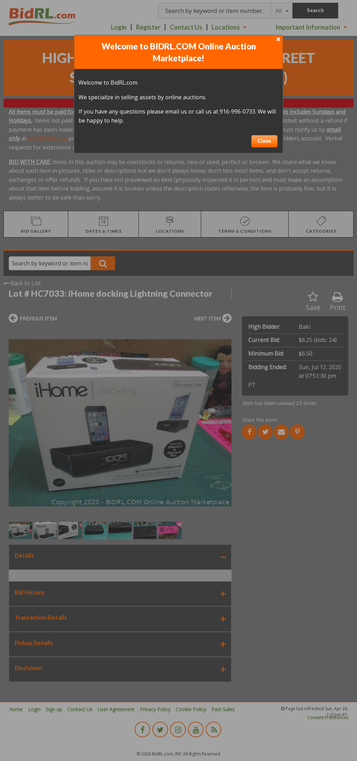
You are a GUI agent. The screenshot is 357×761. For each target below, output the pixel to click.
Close (264, 141)
